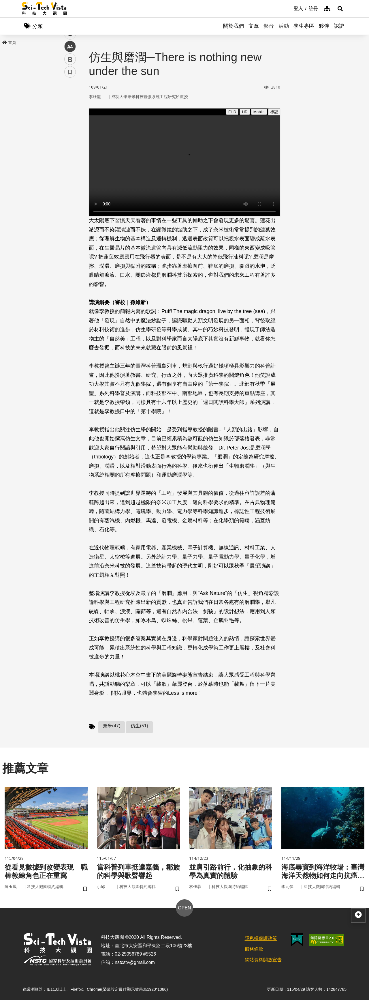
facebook (70, 110)
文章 (253, 26)
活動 (283, 26)
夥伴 (324, 26)
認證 (339, 26)
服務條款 (254, 949)
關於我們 (233, 26)
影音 (268, 26)
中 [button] (70, 148)
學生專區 (303, 26)
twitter (70, 123)
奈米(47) (111, 725)
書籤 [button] (70, 173)
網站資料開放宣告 (263, 959)
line (68, 135)
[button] (340, 8)
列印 (70, 161)
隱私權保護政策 (261, 938)
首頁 (9, 42)
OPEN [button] (184, 907)
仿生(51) (139, 725)
